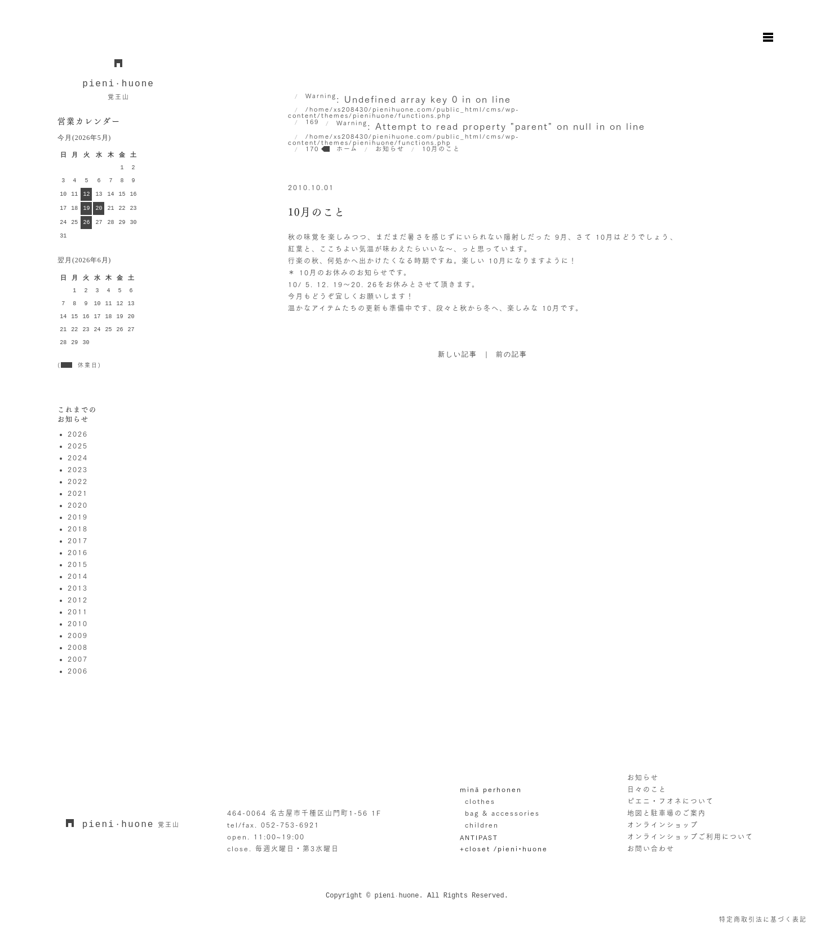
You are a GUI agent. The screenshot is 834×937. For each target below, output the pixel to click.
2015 (78, 564)
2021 (78, 493)
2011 (78, 611)
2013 (78, 587)
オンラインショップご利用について (690, 836)
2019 (78, 516)
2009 (78, 635)
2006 (78, 670)
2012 (78, 599)
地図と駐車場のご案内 (666, 813)
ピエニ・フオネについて (670, 801)
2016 (78, 552)
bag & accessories (502, 813)
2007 (78, 659)
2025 (78, 445)
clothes (480, 801)
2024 (78, 457)
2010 (78, 623)
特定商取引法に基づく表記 (763, 919)
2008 (78, 647)
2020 (78, 505)
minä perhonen (491, 789)
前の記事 (511, 355)
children (482, 824)
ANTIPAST (479, 837)
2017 (78, 540)
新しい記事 (457, 355)
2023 (78, 469)
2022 (78, 481)
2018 (78, 528)
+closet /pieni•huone (504, 848)
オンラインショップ (662, 824)
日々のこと (647, 789)
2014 (78, 576)
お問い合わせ (651, 848)
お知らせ (643, 777)
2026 (78, 433)
